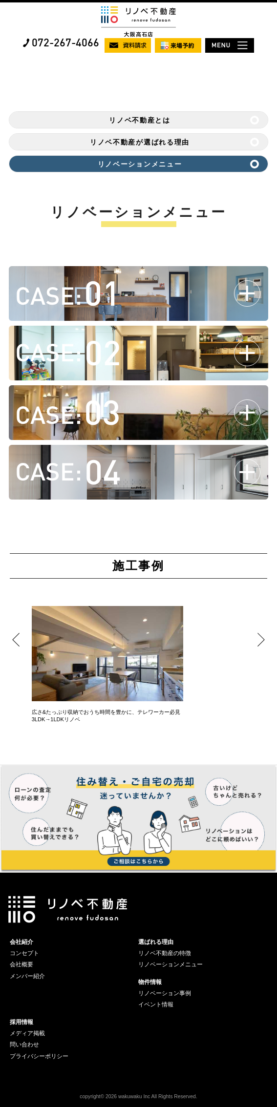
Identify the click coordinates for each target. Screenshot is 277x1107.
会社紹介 (21, 942)
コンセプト (24, 953)
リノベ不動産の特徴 (164, 953)
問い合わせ (24, 1044)
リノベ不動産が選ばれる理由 (140, 142)
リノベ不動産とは (139, 120)
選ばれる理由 (155, 942)
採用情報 (21, 1022)
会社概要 (21, 964)
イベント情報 (155, 1004)
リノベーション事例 (164, 993)
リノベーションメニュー (140, 164)
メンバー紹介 (27, 976)
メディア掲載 (27, 1033)
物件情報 (150, 982)
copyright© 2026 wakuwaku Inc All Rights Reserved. (138, 1096)
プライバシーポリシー (39, 1056)
